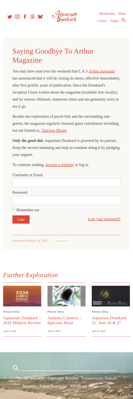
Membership (107, 13)
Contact (102, 20)
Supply (114, 20)
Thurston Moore (54, 130)
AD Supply (79, 386)
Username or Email (27, 175)
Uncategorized (61, 241)
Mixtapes (30, 386)
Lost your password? (104, 219)
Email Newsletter (53, 386)
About (122, 13)
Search (124, 20)
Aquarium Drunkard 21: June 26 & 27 (109, 320)
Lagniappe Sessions (63, 378)
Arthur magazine (102, 71)
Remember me (28, 210)
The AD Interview (30, 378)
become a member (60, 165)
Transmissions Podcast (99, 378)
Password (19, 192)
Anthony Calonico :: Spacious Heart (64, 320)
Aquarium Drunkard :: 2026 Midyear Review (22, 320)
